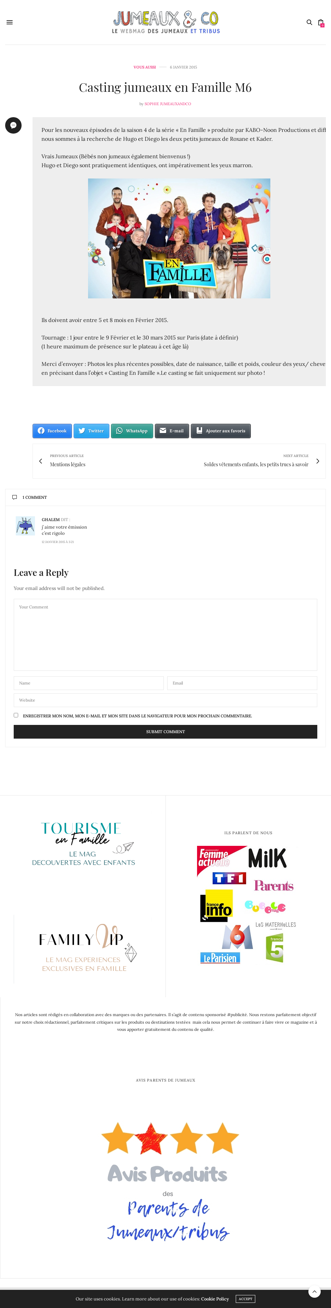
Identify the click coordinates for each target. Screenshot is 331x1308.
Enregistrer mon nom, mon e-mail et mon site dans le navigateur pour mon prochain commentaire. (137, 716)
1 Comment (29, 497)
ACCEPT (245, 1299)
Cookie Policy (215, 1299)
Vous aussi (145, 67)
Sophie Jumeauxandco (168, 103)
